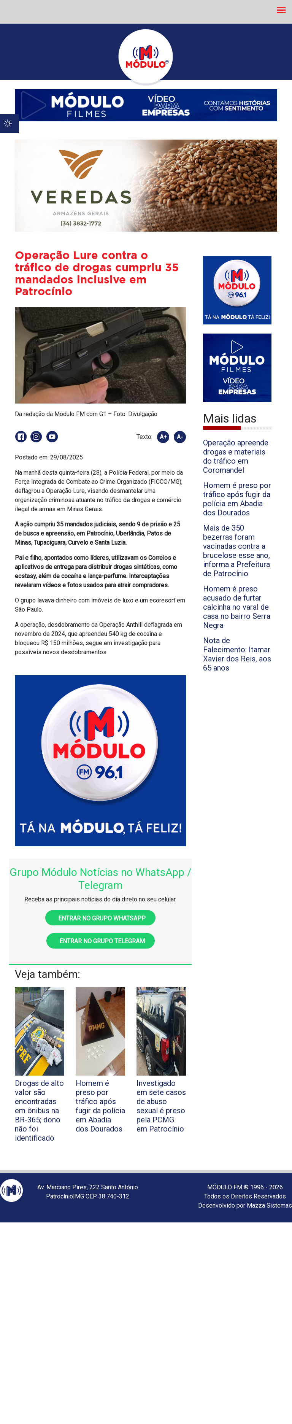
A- (180, 437)
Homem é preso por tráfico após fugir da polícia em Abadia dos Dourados (237, 499)
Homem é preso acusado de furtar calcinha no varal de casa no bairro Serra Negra (236, 607)
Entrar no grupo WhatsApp (100, 918)
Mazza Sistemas (269, 1205)
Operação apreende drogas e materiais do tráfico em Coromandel (235, 456)
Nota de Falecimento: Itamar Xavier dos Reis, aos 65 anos (237, 654)
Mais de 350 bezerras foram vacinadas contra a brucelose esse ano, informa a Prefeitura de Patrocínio (236, 550)
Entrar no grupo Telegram (100, 941)
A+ (163, 437)
